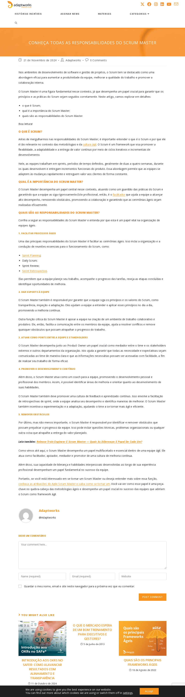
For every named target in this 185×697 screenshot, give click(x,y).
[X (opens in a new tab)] (143, 4)
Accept (149, 691)
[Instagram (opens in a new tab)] (157, 4)
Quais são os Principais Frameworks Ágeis (143, 662)
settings (128, 693)
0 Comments (98, 60)
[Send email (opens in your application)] (177, 4)
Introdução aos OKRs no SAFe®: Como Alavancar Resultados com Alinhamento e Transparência (42, 669)
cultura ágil (89, 144)
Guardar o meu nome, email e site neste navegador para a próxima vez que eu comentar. (79, 586)
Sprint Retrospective (34, 271)
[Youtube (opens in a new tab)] (170, 4)
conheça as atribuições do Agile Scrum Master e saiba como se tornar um (64, 484)
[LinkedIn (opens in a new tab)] (163, 4)
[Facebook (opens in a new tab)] (150, 4)
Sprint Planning (31, 255)
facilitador (119, 194)
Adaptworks (73, 60)
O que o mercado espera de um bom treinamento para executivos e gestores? (92, 632)
